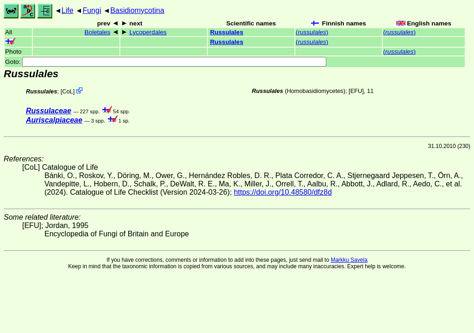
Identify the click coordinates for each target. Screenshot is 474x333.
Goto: (165, 61)
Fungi (91, 10)
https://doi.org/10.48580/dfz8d (283, 192)
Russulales (226, 32)
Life (68, 10)
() (312, 32)
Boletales (98, 32)
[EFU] (356, 90)
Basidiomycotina (137, 10)
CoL (67, 91)
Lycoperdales (148, 32)
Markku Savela (349, 260)
